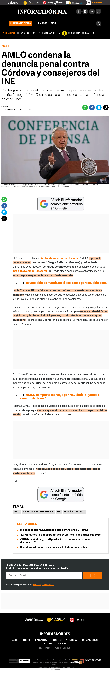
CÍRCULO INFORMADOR (81, 33)
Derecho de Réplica (58, 668)
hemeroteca (44, 648)
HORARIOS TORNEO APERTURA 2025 (36, 33)
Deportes (57, 640)
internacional (41, 640)
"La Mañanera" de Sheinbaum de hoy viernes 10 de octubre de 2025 (60, 535)
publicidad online (63, 648)
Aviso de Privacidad (43, 668)
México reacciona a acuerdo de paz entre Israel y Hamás (54, 530)
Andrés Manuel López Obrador (38, 512)
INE (58, 512)
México (5, 46)
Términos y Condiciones (43, 585)
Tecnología (71, 640)
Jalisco (15, 640)
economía (61, 644)
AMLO (16, 512)
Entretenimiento (90, 640)
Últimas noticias (20, 23)
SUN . (7, 107)
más (55, 23)
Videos (41, 23)
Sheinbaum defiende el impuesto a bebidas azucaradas (53, 547)
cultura (48, 644)
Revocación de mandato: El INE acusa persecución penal (67, 283)
